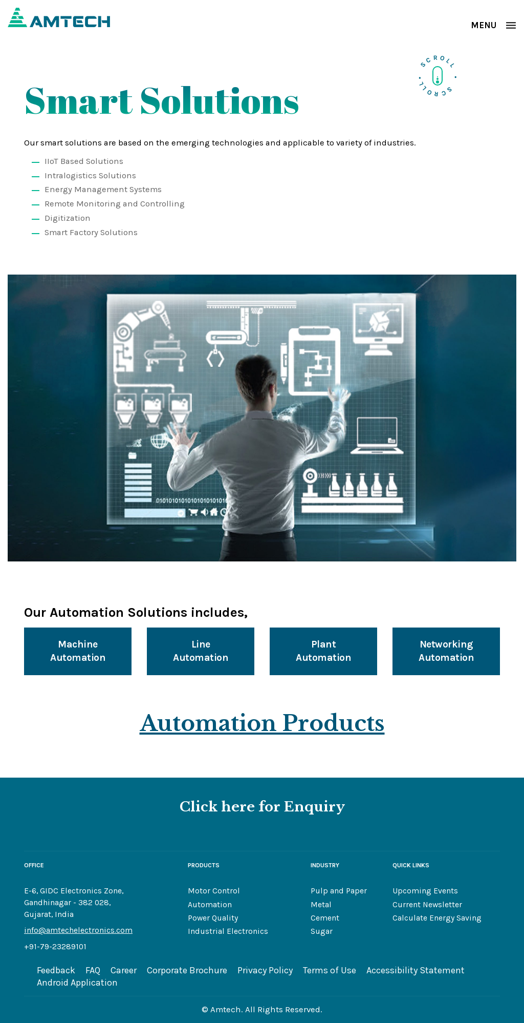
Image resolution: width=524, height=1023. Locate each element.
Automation (210, 904)
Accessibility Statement (415, 970)
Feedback (56, 970)
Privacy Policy (265, 970)
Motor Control (214, 890)
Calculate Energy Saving (437, 918)
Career (124, 970)
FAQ (92, 970)
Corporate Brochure (187, 970)
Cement (325, 918)
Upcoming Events (425, 890)
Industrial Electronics (228, 931)
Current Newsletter (427, 904)
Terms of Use (329, 970)
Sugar (322, 931)
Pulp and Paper (339, 890)
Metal (321, 904)
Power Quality (213, 918)
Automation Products (262, 723)
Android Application (77, 982)
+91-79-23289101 (55, 946)
